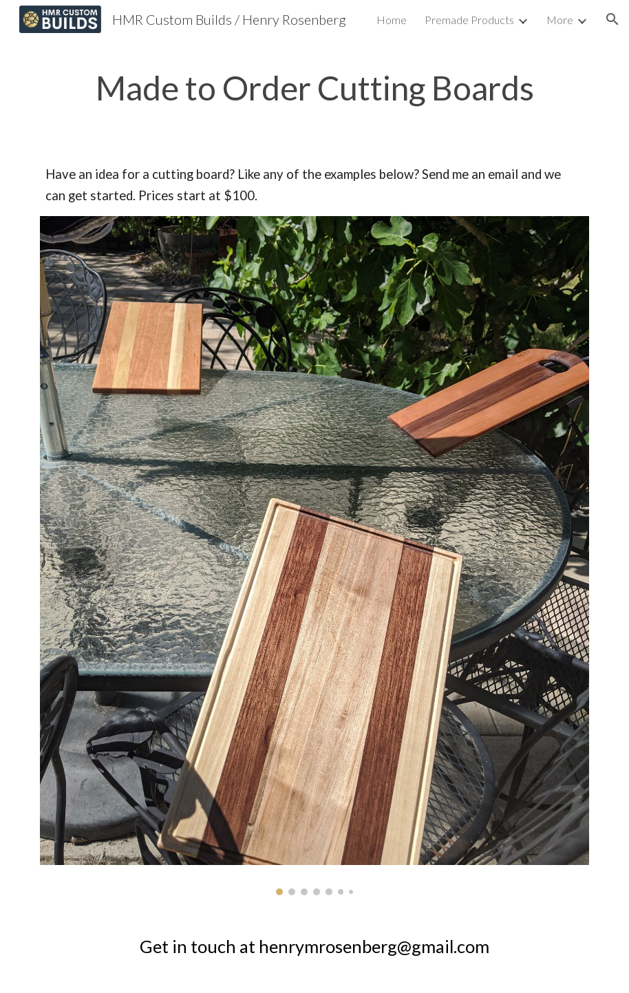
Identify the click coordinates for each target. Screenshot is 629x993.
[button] (612, 19)
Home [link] (391, 19)
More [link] (559, 19)
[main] (314, 88)
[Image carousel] (314, 555)
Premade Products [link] (469, 19)
